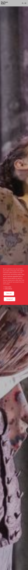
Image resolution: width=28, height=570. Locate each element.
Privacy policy (7, 286)
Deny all (8, 293)
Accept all (9, 299)
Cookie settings (8, 288)
